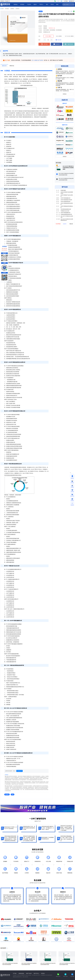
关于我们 (66, 1)
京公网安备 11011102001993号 (46, 975)
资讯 (47, 4)
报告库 (36, 4)
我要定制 (71, 223)
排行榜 (53, 4)
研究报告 (22, 4)
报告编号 (40, 26)
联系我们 (43, 973)
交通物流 (12, 8)
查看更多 (64, 94)
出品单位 (40, 28)
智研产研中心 (36, 973)
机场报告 (40, 11)
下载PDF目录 (69, 44)
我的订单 (71, 1)
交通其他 (17, 8)
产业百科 (29, 4)
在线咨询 (56, 44)
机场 (12, 794)
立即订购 (44, 44)
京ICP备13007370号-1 (36, 975)
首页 (3, 8)
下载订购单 (58, 40)
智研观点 (16, 4)
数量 (39, 39)
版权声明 (5, 51)
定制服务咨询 (19, 770)
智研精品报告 (21, 973)
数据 (57, 4)
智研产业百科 (29, 973)
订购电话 (40, 30)
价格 (39, 36)
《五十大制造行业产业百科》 (37, 60)
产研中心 (41, 4)
